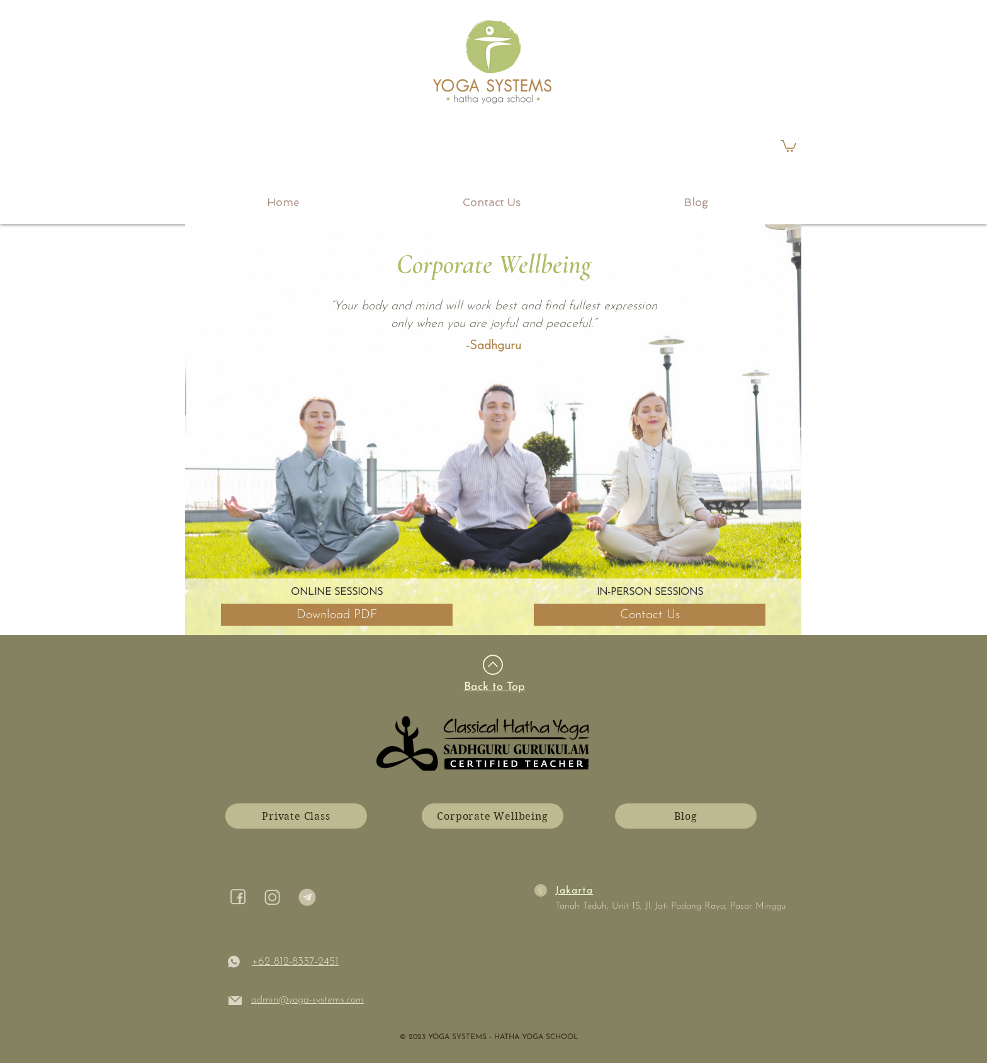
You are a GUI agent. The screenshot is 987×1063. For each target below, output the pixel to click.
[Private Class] (296, 816)
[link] (788, 145)
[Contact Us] (649, 615)
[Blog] (686, 816)
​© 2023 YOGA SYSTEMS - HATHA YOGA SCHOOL (489, 1037)
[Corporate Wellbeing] (492, 816)
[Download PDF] (337, 615)
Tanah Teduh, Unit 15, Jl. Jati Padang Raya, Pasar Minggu (670, 906)
